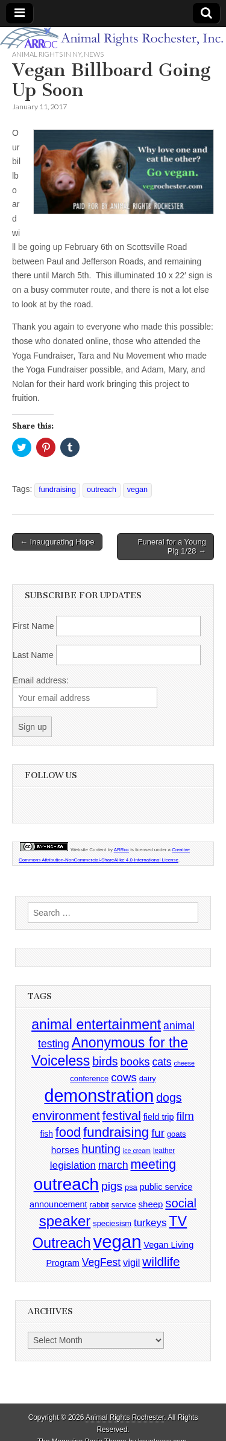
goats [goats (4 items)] (176, 1134)
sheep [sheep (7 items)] (151, 1204)
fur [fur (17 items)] (158, 1132)
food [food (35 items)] (68, 1132)
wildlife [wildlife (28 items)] (161, 1261)
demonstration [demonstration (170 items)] (99, 1095)
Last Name (33, 655)
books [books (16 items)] (134, 1061)
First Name (33, 626)
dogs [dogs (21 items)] (168, 1097)
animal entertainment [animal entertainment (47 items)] (96, 1024)
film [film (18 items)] (184, 1116)
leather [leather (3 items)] (164, 1150)
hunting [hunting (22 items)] (101, 1148)
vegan (137, 489)
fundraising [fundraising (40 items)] (116, 1132)
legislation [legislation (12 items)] (73, 1165)
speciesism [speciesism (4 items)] (112, 1223)
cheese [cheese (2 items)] (184, 1063)
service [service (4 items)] (123, 1204)
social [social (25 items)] (180, 1203)
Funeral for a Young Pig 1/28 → (172, 546)
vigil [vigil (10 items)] (131, 1262)
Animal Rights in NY (46, 54)
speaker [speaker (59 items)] (65, 1221)
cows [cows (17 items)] (124, 1077)
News (94, 54)
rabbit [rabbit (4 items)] (99, 1204)
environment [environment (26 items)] (66, 1115)
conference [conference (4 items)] (89, 1078)
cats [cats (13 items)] (161, 1062)
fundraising (57, 489)
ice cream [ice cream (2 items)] (137, 1150)
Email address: (41, 680)
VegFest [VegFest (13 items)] (101, 1262)
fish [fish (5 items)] (46, 1134)
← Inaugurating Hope (57, 541)
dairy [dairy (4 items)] (147, 1078)
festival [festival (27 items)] (121, 1115)
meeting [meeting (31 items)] (154, 1164)
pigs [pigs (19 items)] (111, 1186)
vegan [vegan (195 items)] (117, 1241)
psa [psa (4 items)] (131, 1187)
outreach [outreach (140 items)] (66, 1184)
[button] (123, 171)
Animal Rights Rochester (125, 1417)
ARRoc (121, 849)
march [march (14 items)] (113, 1165)
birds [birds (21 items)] (105, 1061)
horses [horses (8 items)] (65, 1150)
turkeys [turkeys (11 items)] (150, 1223)
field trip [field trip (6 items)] (158, 1117)
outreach (101, 489)
